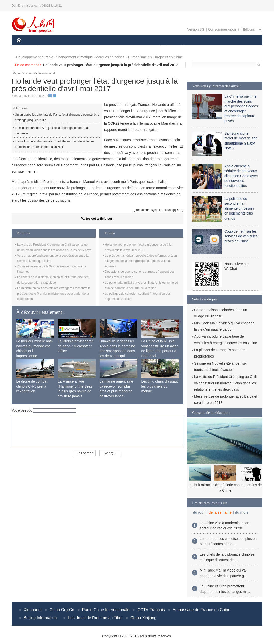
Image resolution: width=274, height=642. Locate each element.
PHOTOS (244, 47)
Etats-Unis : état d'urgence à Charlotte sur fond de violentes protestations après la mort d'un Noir (54, 144)
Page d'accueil (22, 73)
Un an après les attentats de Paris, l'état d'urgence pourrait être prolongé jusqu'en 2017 (57, 117)
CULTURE (135, 47)
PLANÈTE (180, 47)
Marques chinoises (110, 57)
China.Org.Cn (61, 610)
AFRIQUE (91, 47)
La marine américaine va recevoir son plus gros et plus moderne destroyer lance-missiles (116, 391)
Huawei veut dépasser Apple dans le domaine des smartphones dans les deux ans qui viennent (117, 351)
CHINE (25, 47)
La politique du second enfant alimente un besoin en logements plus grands (239, 208)
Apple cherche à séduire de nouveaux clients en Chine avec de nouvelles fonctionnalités (241, 176)
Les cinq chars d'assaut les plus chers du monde (159, 386)
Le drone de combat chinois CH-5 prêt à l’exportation (32, 386)
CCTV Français (151, 610)
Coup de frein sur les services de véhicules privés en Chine (241, 236)
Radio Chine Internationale (105, 610)
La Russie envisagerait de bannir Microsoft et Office (76, 346)
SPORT (200, 47)
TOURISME (221, 47)
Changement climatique (74, 57)
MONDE (69, 47)
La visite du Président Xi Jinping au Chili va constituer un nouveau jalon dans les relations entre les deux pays (225, 383)
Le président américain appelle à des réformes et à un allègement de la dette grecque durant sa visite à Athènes (141, 261)
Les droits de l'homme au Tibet (95, 618)
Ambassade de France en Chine (201, 610)
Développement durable (34, 57)
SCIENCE (113, 47)
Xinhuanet (33, 610)
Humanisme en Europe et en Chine (155, 57)
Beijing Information (40, 618)
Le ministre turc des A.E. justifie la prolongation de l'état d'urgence (52, 130)
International (46, 73)
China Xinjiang (143, 618)
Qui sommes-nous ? (223, 29)
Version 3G (195, 29)
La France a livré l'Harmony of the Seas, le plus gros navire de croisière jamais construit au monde (75, 391)
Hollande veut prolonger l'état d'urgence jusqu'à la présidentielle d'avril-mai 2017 (110, 65)
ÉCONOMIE (46, 47)
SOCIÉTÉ (158, 47)
